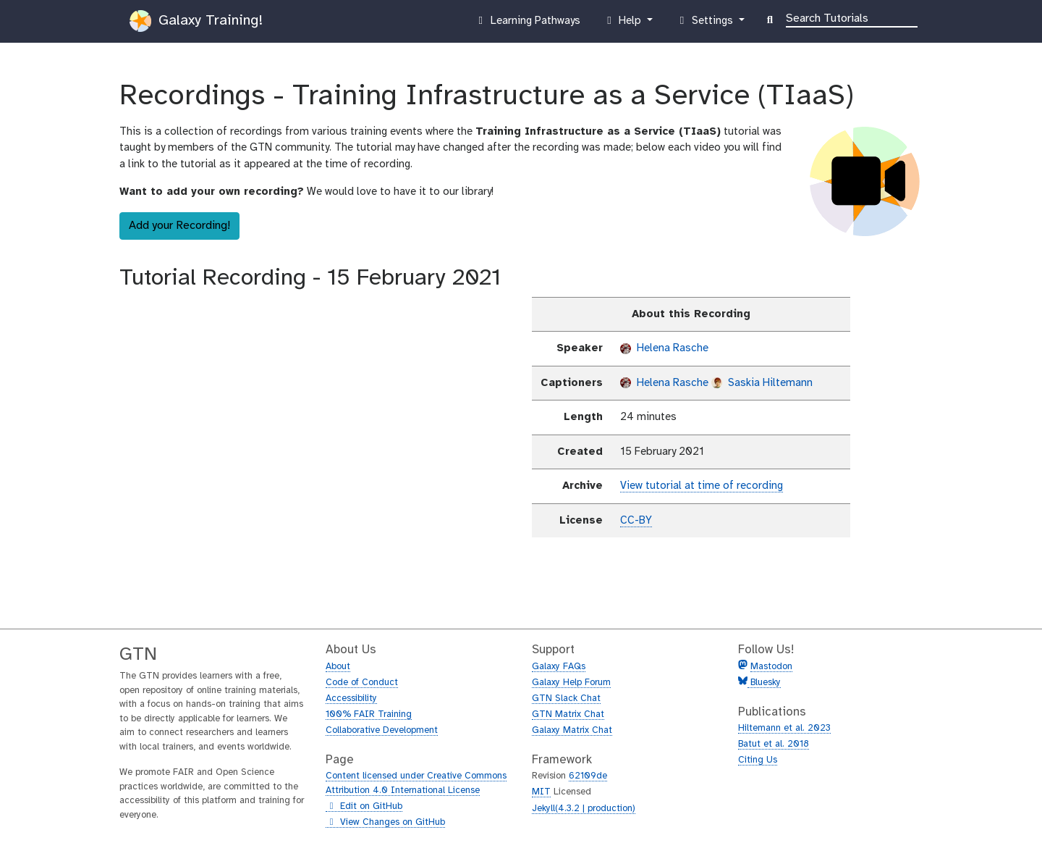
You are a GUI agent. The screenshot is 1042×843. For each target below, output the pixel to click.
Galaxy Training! (196, 21)
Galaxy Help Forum (571, 682)
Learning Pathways (527, 23)
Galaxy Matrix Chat (572, 730)
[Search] (852, 17)
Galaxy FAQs (558, 666)
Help (624, 23)
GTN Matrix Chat (568, 714)
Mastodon (771, 666)
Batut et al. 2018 (773, 744)
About (338, 666)
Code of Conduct (362, 682)
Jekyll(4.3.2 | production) (583, 808)
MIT (541, 792)
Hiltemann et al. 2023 (784, 728)
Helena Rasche (664, 348)
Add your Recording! (179, 225)
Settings (705, 23)
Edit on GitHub (364, 807)
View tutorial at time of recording (701, 486)
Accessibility (351, 698)
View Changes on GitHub (385, 823)
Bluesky (764, 682)
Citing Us (757, 760)
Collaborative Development (382, 730)
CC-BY (636, 521)
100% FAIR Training (369, 714)
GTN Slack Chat (566, 698)
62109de (588, 776)
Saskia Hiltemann (762, 383)
